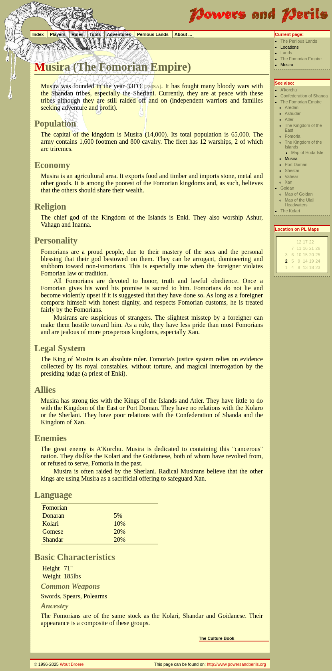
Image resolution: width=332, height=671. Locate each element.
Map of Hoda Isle (307, 152)
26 (318, 248)
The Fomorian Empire (301, 58)
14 (305, 261)
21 (311, 248)
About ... (183, 34)
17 (305, 242)
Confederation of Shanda (304, 95)
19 (311, 261)
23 (318, 267)
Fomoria (292, 136)
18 (311, 267)
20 (311, 254)
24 (318, 261)
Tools (95, 34)
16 (305, 248)
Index (38, 34)
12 (298, 242)
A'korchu (288, 89)
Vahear (291, 176)
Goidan (287, 188)
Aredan (291, 107)
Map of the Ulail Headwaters (299, 202)
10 (298, 254)
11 (298, 248)
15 (305, 254)
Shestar (292, 170)
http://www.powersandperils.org (236, 664)
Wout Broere (72, 664)
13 (305, 267)
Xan (288, 182)
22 (311, 242)
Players (58, 34)
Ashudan (293, 113)
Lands (286, 52)
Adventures (119, 34)
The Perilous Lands (298, 41)
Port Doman (296, 164)
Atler (289, 119)
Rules (77, 34)
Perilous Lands (153, 34)
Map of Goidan (299, 194)
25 (318, 254)
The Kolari (290, 210)
